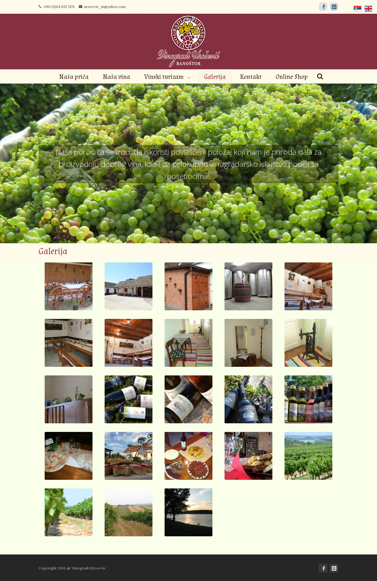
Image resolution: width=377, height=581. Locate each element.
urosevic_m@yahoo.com (102, 6)
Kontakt (251, 77)
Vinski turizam (164, 77)
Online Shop (292, 77)
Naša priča (74, 77)
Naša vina (116, 77)
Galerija (215, 77)
